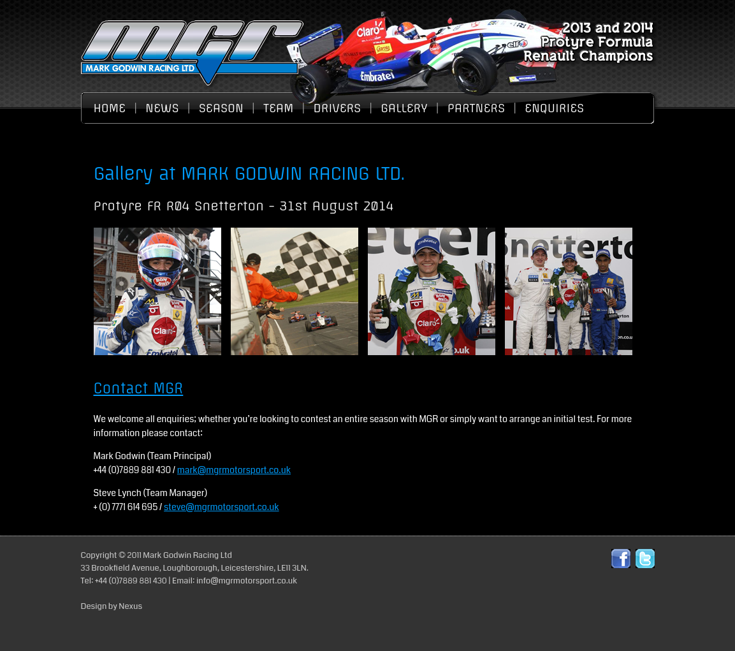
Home (110, 108)
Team (278, 108)
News (162, 108)
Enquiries (554, 108)
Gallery (404, 108)
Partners (476, 108)
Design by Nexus (112, 606)
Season (221, 108)
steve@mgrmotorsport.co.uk (221, 507)
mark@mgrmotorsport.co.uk (234, 470)
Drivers (337, 108)
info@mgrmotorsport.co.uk (246, 581)
